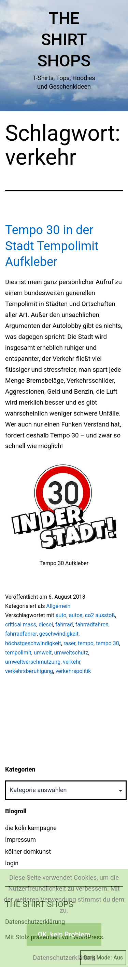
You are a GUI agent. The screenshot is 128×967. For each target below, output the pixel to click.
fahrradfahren (92, 624)
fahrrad (64, 624)
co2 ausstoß (100, 615)
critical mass (20, 624)
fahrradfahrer (21, 634)
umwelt (43, 652)
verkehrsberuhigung (29, 671)
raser (69, 643)
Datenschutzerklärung (64, 958)
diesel (46, 624)
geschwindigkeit (59, 634)
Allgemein (58, 606)
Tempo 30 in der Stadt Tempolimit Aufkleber (52, 246)
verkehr (71, 662)
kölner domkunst (28, 851)
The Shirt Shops (64, 40)
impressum (20, 839)
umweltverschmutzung (32, 662)
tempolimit (18, 652)
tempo (86, 643)
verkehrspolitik (73, 671)
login (11, 863)
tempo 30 (107, 643)
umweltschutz (71, 652)
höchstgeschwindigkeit (33, 643)
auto (61, 615)
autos (76, 615)
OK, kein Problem (64, 934)
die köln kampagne (31, 827)
